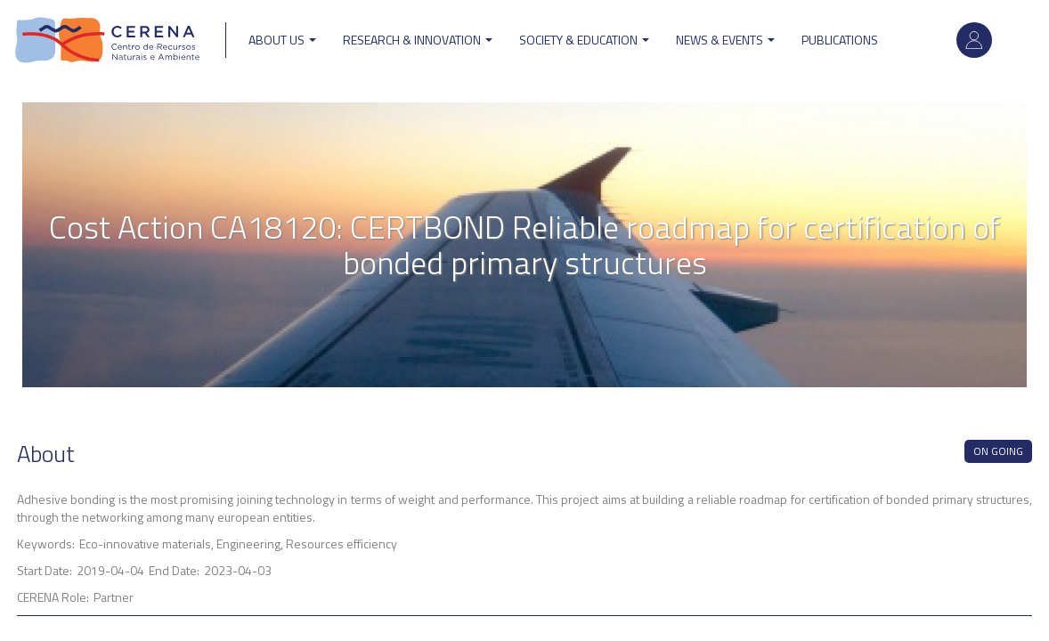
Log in (974, 40)
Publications (839, 39)
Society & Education (584, 39)
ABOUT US (282, 39)
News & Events (725, 39)
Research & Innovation (417, 39)
